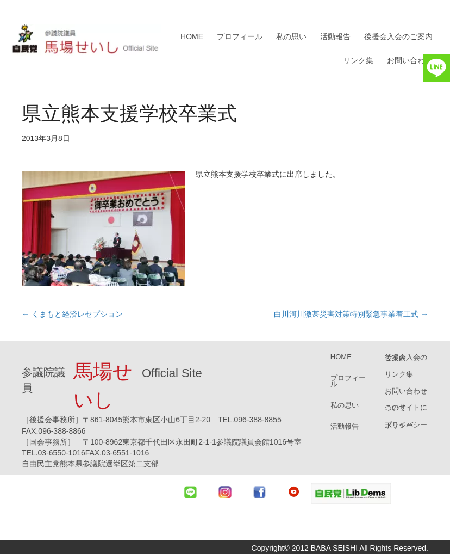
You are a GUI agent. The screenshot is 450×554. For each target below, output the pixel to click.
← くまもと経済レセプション (72, 314)
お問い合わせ (410, 60)
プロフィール (239, 36)
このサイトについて (406, 407)
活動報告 (335, 36)
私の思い (291, 36)
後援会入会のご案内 (398, 36)
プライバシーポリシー (406, 425)
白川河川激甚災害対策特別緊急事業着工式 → (351, 314)
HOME (191, 36)
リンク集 (358, 60)
